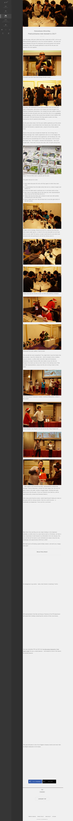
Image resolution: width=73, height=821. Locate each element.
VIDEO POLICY (48, 816)
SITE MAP (54, 816)
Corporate (42, 791)
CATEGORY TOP (42, 798)
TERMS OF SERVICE (32, 816)
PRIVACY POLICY (40, 816)
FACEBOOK (35, 781)
